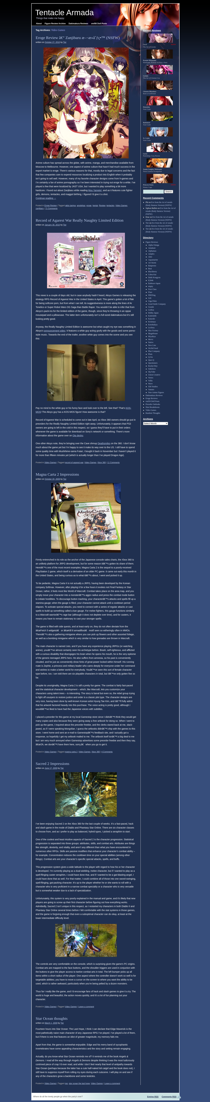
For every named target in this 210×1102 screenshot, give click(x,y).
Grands (151, 307)
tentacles (110, 205)
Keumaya (152, 322)
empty (150, 286)
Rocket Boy (153, 366)
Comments (169, 1097)
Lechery (151, 327)
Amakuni (152, 248)
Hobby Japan (153, 313)
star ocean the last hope (79, 1083)
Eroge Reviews (152, 398)
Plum (150, 354)
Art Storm (152, 263)
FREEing (152, 295)
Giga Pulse (152, 301)
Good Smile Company (157, 304)
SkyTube (151, 372)
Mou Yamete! (95, 190)
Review (102, 205)
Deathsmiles (104, 443)
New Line (152, 345)
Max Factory (153, 330)
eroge (88, 205)
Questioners (153, 363)
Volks (150, 381)
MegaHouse (153, 333)
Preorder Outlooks (153, 404)
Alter (150, 257)
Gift (149, 298)
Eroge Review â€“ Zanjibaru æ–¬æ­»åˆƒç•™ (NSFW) (78, 38)
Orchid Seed (153, 348)
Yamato (151, 389)
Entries (153, 1097)
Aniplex (151, 254)
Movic (150, 339)
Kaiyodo (151, 319)
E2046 (150, 280)
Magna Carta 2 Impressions (57, 474)
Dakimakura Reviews (78, 23)
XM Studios (153, 386)
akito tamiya (70, 205)
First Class (152, 289)
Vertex (150, 378)
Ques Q (151, 360)
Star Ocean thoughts (52, 1018)
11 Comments (113, 462)
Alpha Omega (153, 245)
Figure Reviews (152, 242)
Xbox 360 (101, 462)
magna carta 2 (71, 752)
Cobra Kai (152, 274)
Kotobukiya (153, 324)
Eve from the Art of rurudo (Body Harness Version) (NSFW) (161, 211)
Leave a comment (86, 1007)
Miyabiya (152, 336)
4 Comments (107, 752)
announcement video (54, 330)
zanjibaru (40, 208)
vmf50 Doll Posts (99, 23)
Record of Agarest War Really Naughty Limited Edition (80, 220)
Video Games (121, 205)
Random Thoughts (153, 413)
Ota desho (77, 435)
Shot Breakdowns (153, 407)
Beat (150, 268)
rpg (66, 1083)
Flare (150, 292)
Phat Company (154, 351)
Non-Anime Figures (156, 392)
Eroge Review (50, 205)
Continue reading (46, 198)
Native (150, 342)
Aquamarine (153, 260)
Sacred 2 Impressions (52, 763)
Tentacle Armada (64, 12)
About (39, 23)
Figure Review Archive (55, 23)
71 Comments (51, 208)
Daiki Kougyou (154, 277)
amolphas (81, 205)
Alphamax (152, 251)
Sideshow (152, 369)
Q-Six (150, 357)
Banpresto (152, 266)
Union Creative (154, 375)
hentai (95, 205)
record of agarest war (74, 462)
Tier (64, 42)
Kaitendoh (152, 316)
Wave (150, 383)
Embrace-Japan (154, 283)
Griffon (151, 310)
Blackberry (152, 271)
